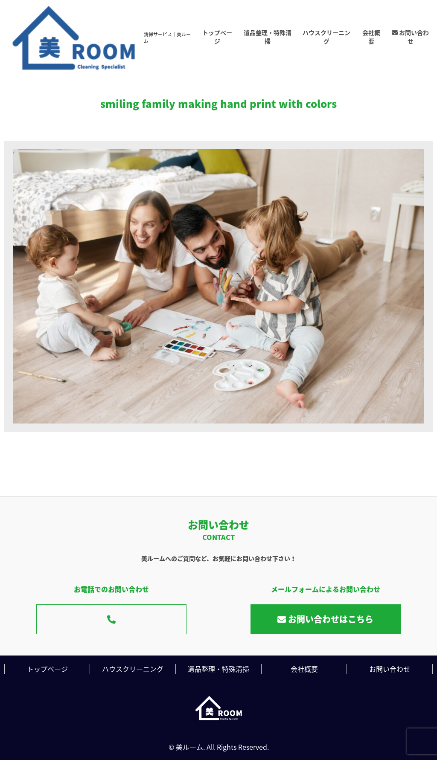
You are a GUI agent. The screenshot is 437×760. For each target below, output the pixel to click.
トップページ (217, 36)
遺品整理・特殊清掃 (267, 36)
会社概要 (371, 36)
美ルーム (189, 747)
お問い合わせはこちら (325, 619)
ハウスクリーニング (326, 36)
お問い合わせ (410, 36)
